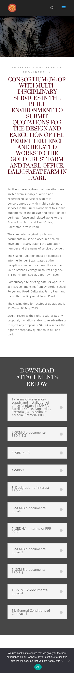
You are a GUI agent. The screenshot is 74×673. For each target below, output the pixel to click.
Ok (38, 667)
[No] (69, 661)
